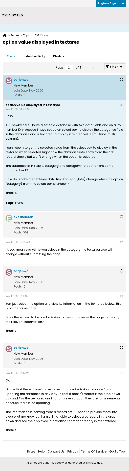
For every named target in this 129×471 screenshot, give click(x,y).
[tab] (11, 56)
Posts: (18, 95)
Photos (58, 56)
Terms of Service (93, 451)
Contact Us (56, 451)
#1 (121, 105)
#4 (121, 373)
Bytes (31, 451)
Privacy (72, 451)
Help (41, 451)
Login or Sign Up (111, 3)
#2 (121, 242)
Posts (11, 56)
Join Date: (21, 90)
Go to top (117, 451)
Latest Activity (34, 56)
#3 (121, 296)
